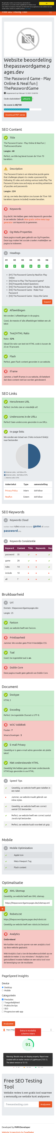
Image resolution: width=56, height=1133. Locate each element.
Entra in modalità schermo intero (28, 1032)
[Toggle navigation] (50, 11)
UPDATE (26, 99)
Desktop (8, 987)
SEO (6, 1008)
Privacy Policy (11, 490)
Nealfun (8, 497)
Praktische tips (11, 1005)
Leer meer (28, 8)
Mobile (7, 990)
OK (46, 3)
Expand (47, 302)
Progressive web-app (13, 1011)
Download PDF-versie (15, 115)
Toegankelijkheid (12, 1002)
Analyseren (9, 1024)
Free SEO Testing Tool (14, 11)
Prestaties (8, 999)
